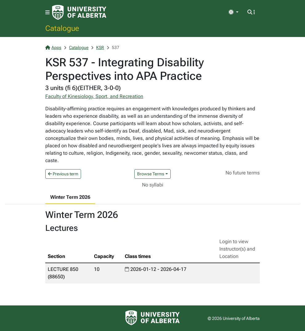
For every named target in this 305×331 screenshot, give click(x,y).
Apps (53, 47)
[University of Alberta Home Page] (79, 12)
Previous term (63, 173)
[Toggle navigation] (47, 12)
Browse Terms (150, 173)
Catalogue (62, 28)
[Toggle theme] (233, 12)
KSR (100, 47)
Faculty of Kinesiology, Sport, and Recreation (94, 96)
